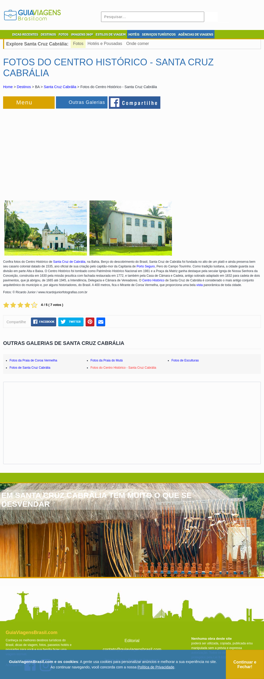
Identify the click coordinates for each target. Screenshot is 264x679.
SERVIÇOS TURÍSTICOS (159, 34)
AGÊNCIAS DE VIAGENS (195, 34)
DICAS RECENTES (25, 34)
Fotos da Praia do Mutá (106, 360)
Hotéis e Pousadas (105, 43)
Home (8, 87)
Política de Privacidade (156, 667)
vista (199, 285)
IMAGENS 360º (82, 34)
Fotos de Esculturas (185, 360)
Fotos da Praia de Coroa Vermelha (33, 360)
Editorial (132, 640)
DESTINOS (48, 34)
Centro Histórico (153, 280)
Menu (24, 102)
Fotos (78, 43)
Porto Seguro (146, 266)
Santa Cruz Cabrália (60, 87)
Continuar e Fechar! (244, 664)
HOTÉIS (133, 34)
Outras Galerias (87, 102)
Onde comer (137, 43)
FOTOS (63, 34)
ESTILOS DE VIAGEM (111, 34)
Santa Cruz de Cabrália (69, 262)
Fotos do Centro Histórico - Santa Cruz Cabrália (123, 367)
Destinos (24, 87)
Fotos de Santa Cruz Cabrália (30, 367)
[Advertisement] (59, 151)
